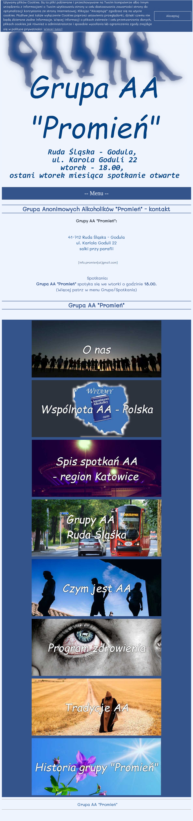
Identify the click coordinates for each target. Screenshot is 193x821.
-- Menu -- (96, 193)
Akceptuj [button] (172, 16)
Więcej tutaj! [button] (53, 29)
